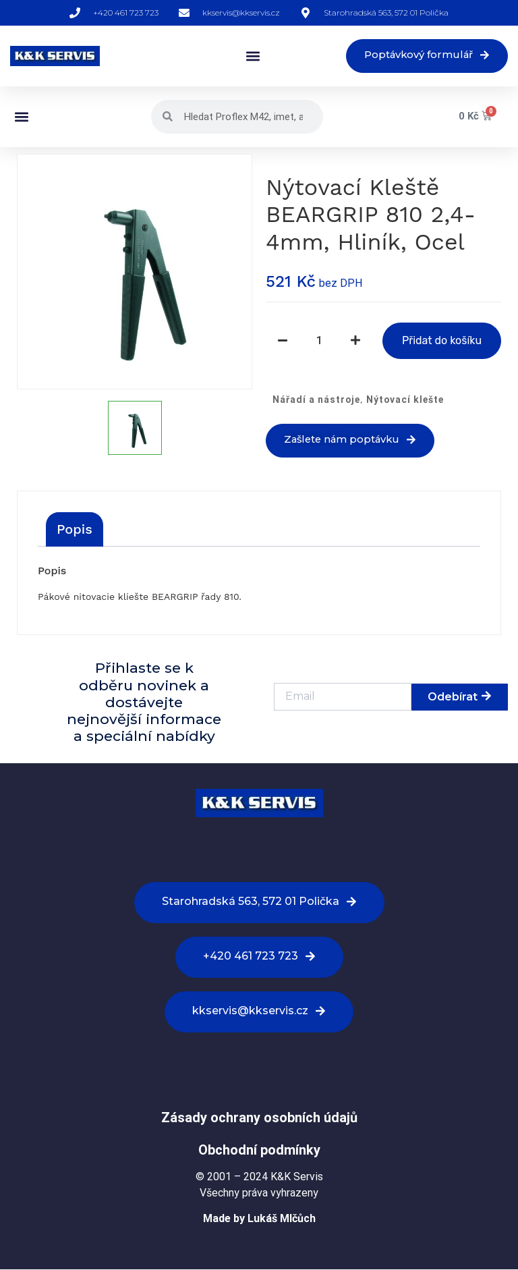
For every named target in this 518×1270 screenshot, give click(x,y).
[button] (246, 56)
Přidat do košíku (442, 341)
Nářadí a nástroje (316, 400)
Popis (74, 530)
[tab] (74, 529)
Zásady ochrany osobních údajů (259, 1118)
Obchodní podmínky (259, 1150)
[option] (134, 272)
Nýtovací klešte (405, 400)
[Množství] (319, 341)
